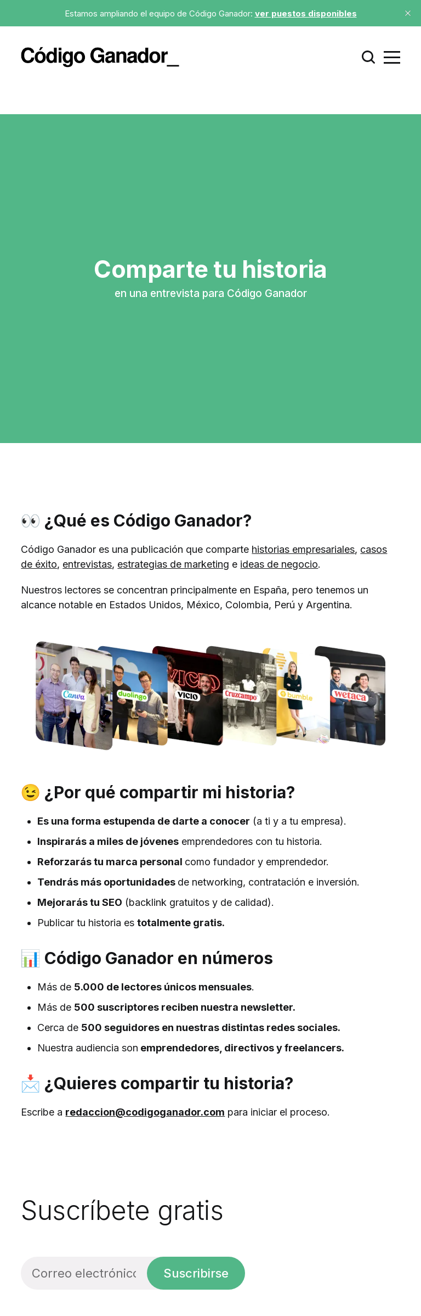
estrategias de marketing (173, 564)
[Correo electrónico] (84, 1273)
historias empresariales (303, 549)
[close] (408, 13)
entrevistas (87, 564)
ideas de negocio (279, 564)
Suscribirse (196, 1273)
